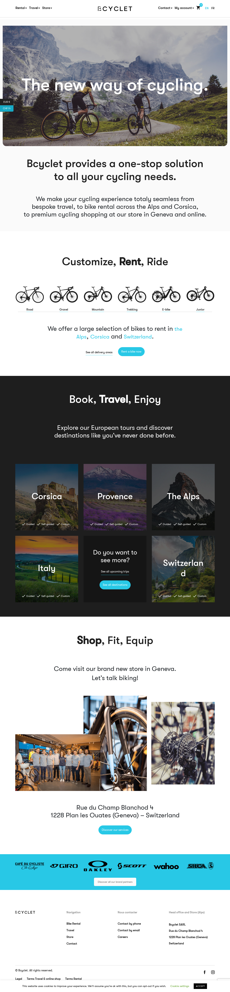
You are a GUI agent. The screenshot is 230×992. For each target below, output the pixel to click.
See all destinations (115, 585)
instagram (213, 972)
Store (46, 9)
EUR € (8, 102)
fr (213, 9)
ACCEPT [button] (200, 986)
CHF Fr (8, 108)
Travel (33, 9)
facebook (204, 972)
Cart (197, 8)
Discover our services (115, 830)
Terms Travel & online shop (44, 979)
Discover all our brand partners (115, 881)
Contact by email (129, 930)
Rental (20, 9)
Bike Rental (73, 923)
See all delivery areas (99, 352)
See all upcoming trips (115, 571)
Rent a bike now (131, 351)
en (207, 9)
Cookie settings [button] (179, 986)
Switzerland (140, 336)
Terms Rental (73, 979)
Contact (164, 9)
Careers (123, 937)
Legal (18, 979)
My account (183, 9)
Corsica (98, 336)
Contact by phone (129, 923)
